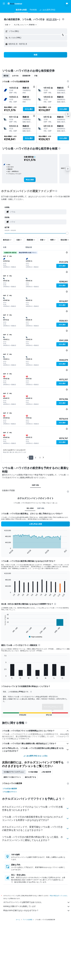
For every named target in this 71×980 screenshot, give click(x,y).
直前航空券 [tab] (26, 76)
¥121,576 (52, 19)
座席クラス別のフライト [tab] (12, 778)
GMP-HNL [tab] (35, 485)
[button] (3, 3)
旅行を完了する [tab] (30, 778)
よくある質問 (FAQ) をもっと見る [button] (35, 757)
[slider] (67, 233)
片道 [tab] (35, 76)
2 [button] (35, 457)
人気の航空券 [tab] (46, 773)
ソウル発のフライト (9, 793)
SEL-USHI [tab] (30, 508)
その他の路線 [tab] (33, 773)
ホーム (18, 923)
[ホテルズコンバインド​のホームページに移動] (15, 3)
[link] (30, 179)
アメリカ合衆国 (27, 923)
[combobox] (8, 24)
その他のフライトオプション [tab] (14, 773)
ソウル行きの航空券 (9, 789)
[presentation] (63, 19)
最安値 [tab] (6, 76)
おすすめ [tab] (15, 76)
